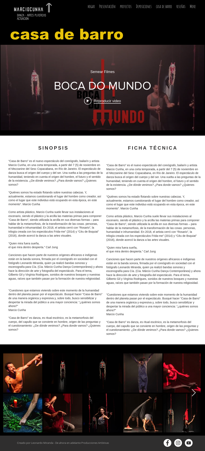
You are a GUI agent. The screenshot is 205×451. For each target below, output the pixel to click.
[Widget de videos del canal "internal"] (102, 87)
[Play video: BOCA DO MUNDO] (102, 101)
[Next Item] (193, 393)
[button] (126, 7)
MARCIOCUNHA (30, 9)
